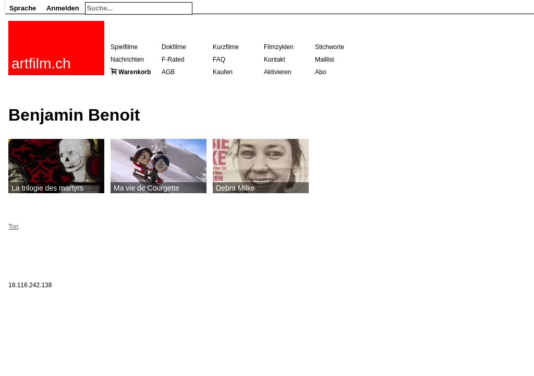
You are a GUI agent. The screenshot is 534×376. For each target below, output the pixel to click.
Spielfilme (124, 47)
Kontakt (274, 59)
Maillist (324, 59)
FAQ (219, 59)
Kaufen (223, 72)
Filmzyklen (279, 47)
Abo (320, 72)
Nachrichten (127, 59)
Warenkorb (134, 72)
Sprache (22, 8)
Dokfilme (174, 47)
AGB (168, 72)
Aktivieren (278, 72)
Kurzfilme (226, 47)
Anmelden (62, 8)
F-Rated (173, 59)
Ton (13, 226)
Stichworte (329, 47)
